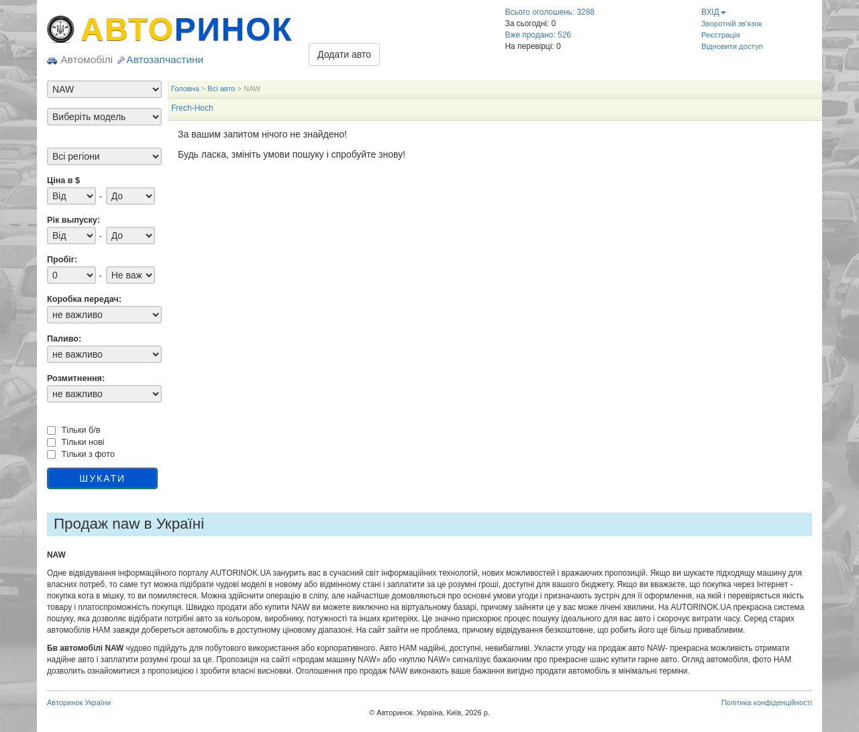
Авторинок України (79, 702)
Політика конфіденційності (766, 702)
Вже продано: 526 (538, 35)
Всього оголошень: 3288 (550, 12)
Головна (185, 89)
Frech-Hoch (192, 108)
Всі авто (221, 89)
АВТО (187, 29)
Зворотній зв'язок (731, 23)
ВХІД (713, 12)
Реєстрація (720, 35)
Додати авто (344, 54)
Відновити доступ (732, 46)
